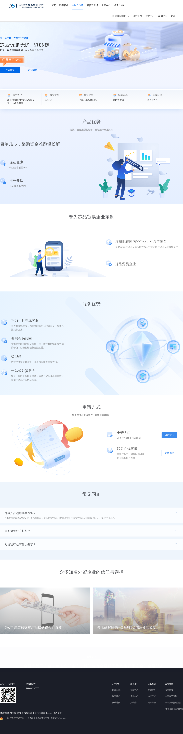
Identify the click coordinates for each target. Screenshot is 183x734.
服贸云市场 (92, 5)
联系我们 (116, 696)
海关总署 (169, 690)
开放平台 (137, 16)
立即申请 (10, 70)
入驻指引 (134, 703)
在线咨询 (32, 70)
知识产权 (152, 696)
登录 (173, 16)
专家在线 (106, 5)
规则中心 (162, 16)
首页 (53, 5)
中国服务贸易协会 (173, 703)
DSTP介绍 (116, 690)
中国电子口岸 (171, 696)
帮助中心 (150, 16)
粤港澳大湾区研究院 (174, 709)
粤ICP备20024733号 (15, 718)
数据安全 (152, 690)
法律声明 (152, 703)
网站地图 (116, 703)
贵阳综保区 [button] (120, 16)
